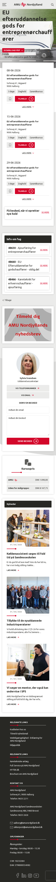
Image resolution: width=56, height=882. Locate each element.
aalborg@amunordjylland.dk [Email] (27, 823)
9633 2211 (23, 798)
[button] (8, 4)
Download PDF (12, 50)
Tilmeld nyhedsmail (19, 733)
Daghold (22, 91)
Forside (5, 54)
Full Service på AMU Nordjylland (24, 765)
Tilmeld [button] (22, 99)
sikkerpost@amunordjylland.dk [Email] (28, 827)
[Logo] (28, 4)
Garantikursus (36, 91)
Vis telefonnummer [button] (26, 388)
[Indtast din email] (28, 410)
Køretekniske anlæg (19, 761)
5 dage (11, 91)
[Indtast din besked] (28, 426)
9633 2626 (23, 815)
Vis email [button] (25, 395)
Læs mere (11, 570)
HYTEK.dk (14, 770)
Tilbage (7, 300)
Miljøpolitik (15, 745)
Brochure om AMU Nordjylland (24, 774)
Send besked (25, 441)
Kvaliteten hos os (18, 729)
